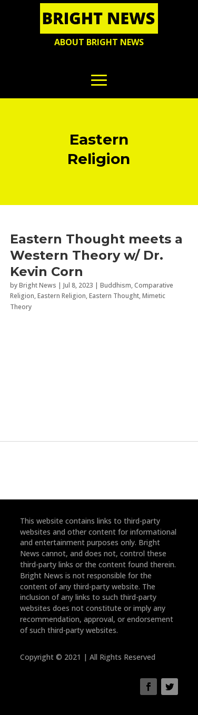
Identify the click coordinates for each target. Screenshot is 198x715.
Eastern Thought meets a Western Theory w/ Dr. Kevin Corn (96, 255)
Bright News (37, 285)
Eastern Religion (61, 295)
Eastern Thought (114, 295)
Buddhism (115, 285)
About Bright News (99, 42)
